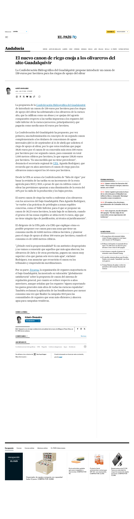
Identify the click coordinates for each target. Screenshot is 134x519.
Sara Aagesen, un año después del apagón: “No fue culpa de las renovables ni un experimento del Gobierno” (114, 214)
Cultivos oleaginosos (55, 347)
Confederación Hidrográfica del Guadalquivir (61, 104)
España (45, 49)
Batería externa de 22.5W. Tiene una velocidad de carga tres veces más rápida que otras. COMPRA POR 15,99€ (120, 472)
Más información (21, 357)
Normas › (84, 336)
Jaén (95, 49)
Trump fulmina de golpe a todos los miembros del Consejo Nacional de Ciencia (114, 266)
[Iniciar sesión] (122, 31)
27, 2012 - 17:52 (25, 91)
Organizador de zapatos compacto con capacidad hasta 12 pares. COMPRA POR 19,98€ (44, 478)
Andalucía (14, 49)
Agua (65, 347)
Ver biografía (33, 321)
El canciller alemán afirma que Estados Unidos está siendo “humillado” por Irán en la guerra (115, 259)
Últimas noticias (124, 49)
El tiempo (114, 49)
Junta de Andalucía (55, 49)
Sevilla (107, 49)
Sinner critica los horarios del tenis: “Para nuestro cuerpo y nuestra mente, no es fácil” (115, 186)
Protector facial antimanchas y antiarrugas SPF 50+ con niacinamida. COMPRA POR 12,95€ (98, 471)
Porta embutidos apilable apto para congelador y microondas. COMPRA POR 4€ (77, 471)
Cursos (19, 448)
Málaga (101, 49)
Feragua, (34, 269)
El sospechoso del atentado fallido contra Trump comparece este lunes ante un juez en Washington (114, 238)
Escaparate (9, 448)
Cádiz (70, 49)
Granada (84, 49)
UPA (55, 163)
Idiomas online (42, 448)
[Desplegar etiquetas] (85, 346)
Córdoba (77, 49)
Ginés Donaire (22, 88)
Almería (64, 49)
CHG (38, 347)
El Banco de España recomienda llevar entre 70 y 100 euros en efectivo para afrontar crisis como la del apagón (115, 245)
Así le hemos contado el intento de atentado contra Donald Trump (113, 252)
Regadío (44, 347)
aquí (60, 357)
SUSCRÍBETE (110, 32)
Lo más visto (105, 231)
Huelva (90, 49)
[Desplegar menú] (6, 37)
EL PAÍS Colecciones (58, 448)
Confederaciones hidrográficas (25, 347)
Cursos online (29, 448)
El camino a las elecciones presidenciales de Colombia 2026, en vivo (114, 204)
